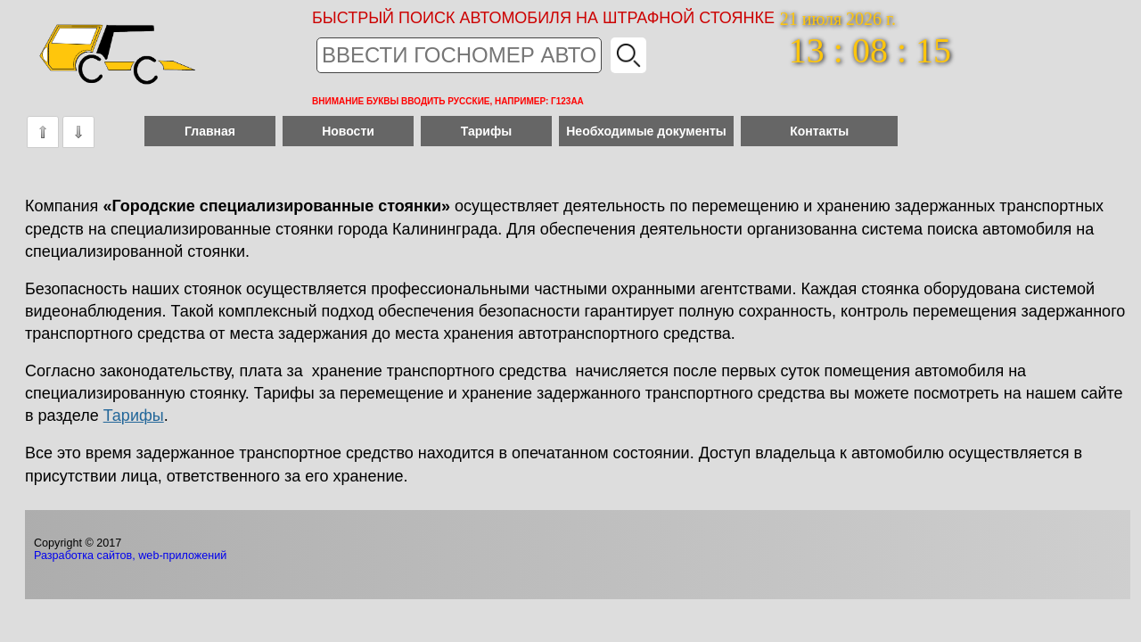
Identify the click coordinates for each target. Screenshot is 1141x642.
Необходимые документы (646, 131)
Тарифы (486, 131)
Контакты (819, 131)
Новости (348, 131)
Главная (210, 131)
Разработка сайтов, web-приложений (130, 555)
